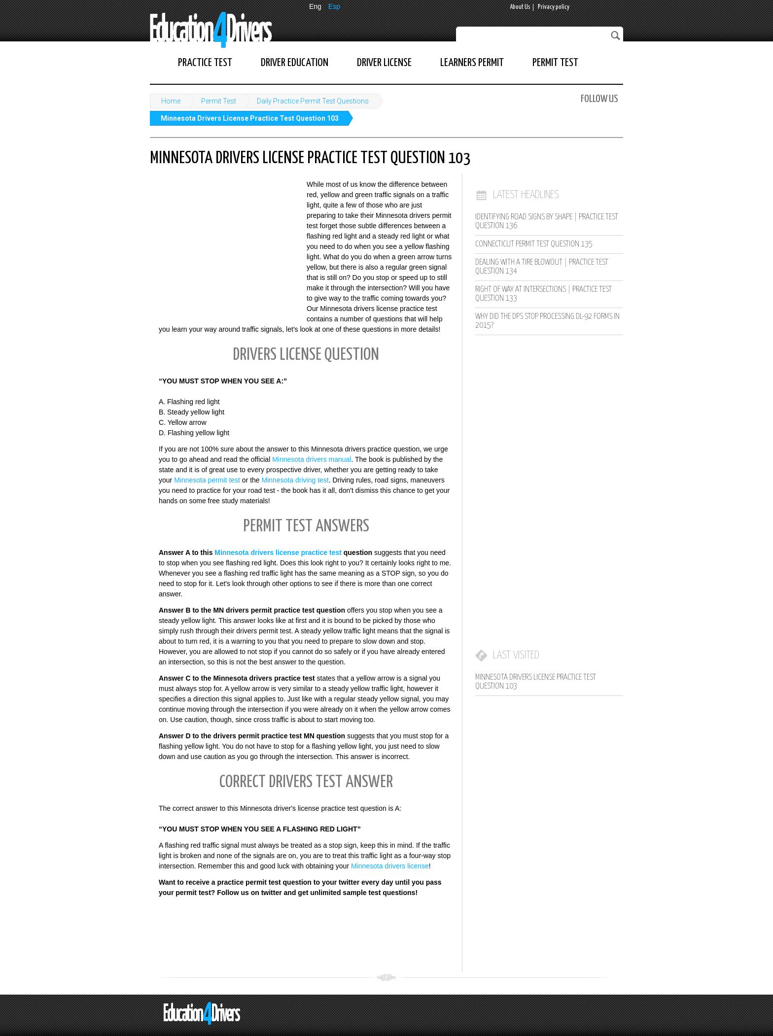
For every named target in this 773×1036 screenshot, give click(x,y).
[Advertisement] (224, 244)
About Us (520, 7)
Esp (334, 6)
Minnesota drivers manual (311, 459)
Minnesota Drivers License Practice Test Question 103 (250, 118)
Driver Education (294, 63)
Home (170, 101)
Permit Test (555, 63)
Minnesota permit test (207, 480)
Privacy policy (553, 7)
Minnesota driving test (295, 480)
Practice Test (205, 63)
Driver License (384, 63)
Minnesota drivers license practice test (278, 552)
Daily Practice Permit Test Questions (313, 101)
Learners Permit (472, 63)
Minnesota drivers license (390, 866)
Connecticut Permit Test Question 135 (534, 244)
